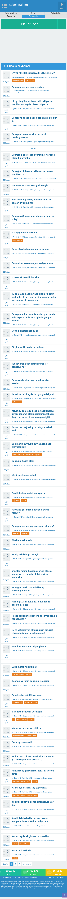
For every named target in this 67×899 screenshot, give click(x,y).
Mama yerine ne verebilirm (27, 728)
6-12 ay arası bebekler (31, 77)
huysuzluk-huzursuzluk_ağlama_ (29, 454)
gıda (18, 719)
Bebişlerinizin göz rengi (25, 554)
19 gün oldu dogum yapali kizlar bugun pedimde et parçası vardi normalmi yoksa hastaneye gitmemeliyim (34, 297)
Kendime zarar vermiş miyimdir (29, 646)
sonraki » (27, 864)
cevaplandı (53, 77)
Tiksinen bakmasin (22, 540)
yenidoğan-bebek (31, 703)
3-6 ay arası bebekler (29, 109)
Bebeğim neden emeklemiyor (28, 87)
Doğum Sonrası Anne (30, 335)
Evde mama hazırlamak (24, 666)
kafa (28, 781)
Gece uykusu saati (22, 742)
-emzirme (16, 534)
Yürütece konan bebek (24, 475)
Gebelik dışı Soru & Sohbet (12, 877)
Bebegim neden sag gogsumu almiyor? (33, 526)
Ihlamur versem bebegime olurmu (31, 681)
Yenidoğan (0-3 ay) (29, 142)
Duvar (33, 13)
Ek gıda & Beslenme (28, 826)
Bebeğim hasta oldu (23, 461)
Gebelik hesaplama (30, 877)
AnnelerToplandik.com (56, 877)
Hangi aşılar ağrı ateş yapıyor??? (29, 787)
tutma (35, 781)
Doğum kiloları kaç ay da (25, 330)
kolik (14, 454)
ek (13, 719)
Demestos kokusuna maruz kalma (30, 249)
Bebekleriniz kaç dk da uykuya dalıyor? (33, 394)
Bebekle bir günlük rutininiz (27, 695)
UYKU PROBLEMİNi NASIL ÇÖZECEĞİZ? (33, 73)
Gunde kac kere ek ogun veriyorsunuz (32, 263)
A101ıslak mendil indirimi (25, 277)
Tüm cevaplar (33, 16)
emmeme (25, 534)
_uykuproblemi (18, 80)
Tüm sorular (11, 16)
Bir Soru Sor (29, 24)
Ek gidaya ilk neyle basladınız (28, 347)
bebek (24, 501)
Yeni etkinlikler (56, 13)
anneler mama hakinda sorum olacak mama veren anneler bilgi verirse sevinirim (32, 574)
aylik (17, 501)
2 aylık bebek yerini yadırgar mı (29, 493)
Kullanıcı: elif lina (11, 13)
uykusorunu (30, 80)
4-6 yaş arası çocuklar (30, 388)
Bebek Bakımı (18, 4)
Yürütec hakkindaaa (23, 850)
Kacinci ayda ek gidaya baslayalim (30, 836)
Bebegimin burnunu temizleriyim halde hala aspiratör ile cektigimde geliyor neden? (33, 317)
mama (24, 719)
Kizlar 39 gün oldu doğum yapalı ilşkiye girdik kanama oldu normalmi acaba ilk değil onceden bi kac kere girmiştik (33, 414)
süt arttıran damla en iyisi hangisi (30, 185)
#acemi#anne (17, 240)
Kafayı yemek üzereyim (25, 232)
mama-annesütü (18, 674)
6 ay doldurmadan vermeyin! (27, 711)
